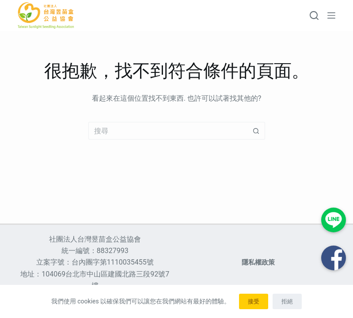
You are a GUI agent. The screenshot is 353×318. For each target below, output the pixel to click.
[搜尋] (314, 15)
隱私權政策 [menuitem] (258, 262)
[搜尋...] (167, 131)
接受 (253, 301)
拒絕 (287, 301)
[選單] (331, 15)
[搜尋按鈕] (256, 131)
